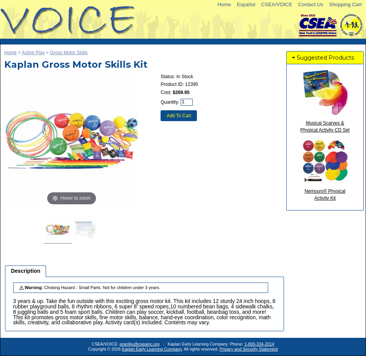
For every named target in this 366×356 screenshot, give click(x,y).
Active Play (33, 52)
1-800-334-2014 (259, 344)
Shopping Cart (345, 4)
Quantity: (170, 102)
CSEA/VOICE (276, 4)
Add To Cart (179, 115)
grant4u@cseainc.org (139, 344)
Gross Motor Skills (68, 52)
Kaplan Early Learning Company (152, 349)
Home (224, 4)
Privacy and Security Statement (249, 349)
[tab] (25, 271)
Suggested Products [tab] (322, 57)
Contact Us (310, 4)
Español (246, 4)
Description (25, 271)
